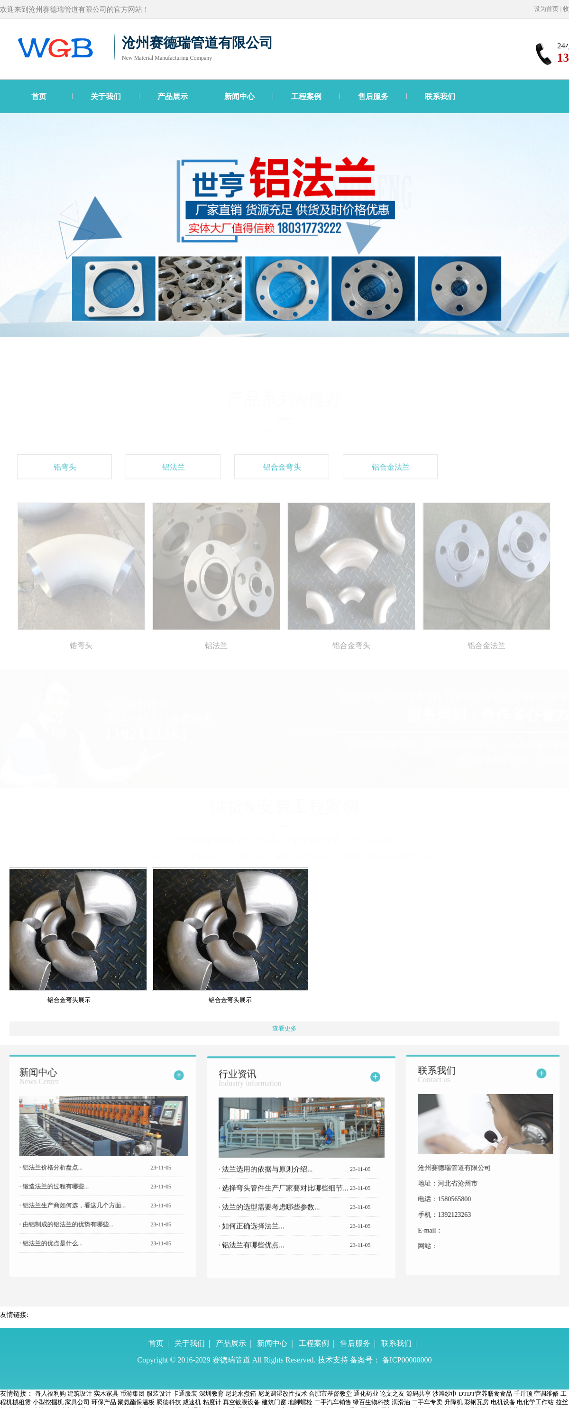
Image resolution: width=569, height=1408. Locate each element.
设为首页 (546, 8)
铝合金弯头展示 (72, 999)
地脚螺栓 (300, 1402)
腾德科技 (168, 1402)
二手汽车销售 (332, 1402)
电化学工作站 (535, 1402)
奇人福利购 (50, 1393)
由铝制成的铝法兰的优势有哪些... (60, 1224)
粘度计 (212, 1402)
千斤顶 (523, 1393)
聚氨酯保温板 (136, 1402)
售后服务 (373, 96)
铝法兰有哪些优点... (252, 1252)
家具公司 (77, 1402)
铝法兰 (173, 474)
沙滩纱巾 (444, 1393)
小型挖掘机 (48, 1402)
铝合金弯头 (282, 474)
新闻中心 (239, 96)
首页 (38, 96)
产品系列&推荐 (284, 398)
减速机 (192, 1402)
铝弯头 (65, 474)
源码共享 (418, 1393)
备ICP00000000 (407, 1360)
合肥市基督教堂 (330, 1393)
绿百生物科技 (371, 1402)
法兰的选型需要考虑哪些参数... (270, 1214)
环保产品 (104, 1402)
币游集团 (132, 1393)
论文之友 (392, 1393)
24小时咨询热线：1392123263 (284, 431)
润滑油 (401, 1402)
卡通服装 (185, 1393)
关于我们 (106, 96)
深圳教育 (211, 1393)
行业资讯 (250, 1085)
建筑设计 (79, 1393)
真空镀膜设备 (241, 1402)
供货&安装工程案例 (284, 806)
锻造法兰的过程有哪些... (48, 1186)
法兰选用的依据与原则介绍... (266, 1176)
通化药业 (366, 1393)
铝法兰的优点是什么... (44, 1243)
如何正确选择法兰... (252, 1233)
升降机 (453, 1402)
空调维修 (546, 1393)
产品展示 (172, 96)
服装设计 (159, 1393)
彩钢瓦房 (476, 1402)
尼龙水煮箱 (240, 1393)
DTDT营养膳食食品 (486, 1393)
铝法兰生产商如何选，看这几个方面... (66, 1205)
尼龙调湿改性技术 (282, 1393)
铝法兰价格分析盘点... (44, 1167)
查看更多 (284, 1028)
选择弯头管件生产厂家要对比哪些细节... (284, 1195)
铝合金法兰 (391, 474)
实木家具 (106, 1393)
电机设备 (503, 1402)
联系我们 (440, 96)
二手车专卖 (427, 1402)
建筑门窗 (274, 1402)
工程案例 (306, 96)
